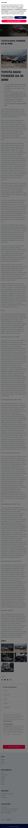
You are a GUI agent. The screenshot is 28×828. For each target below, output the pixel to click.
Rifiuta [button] (7, 17)
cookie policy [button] (23, 10)
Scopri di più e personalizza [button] (14, 21)
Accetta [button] (20, 17)
